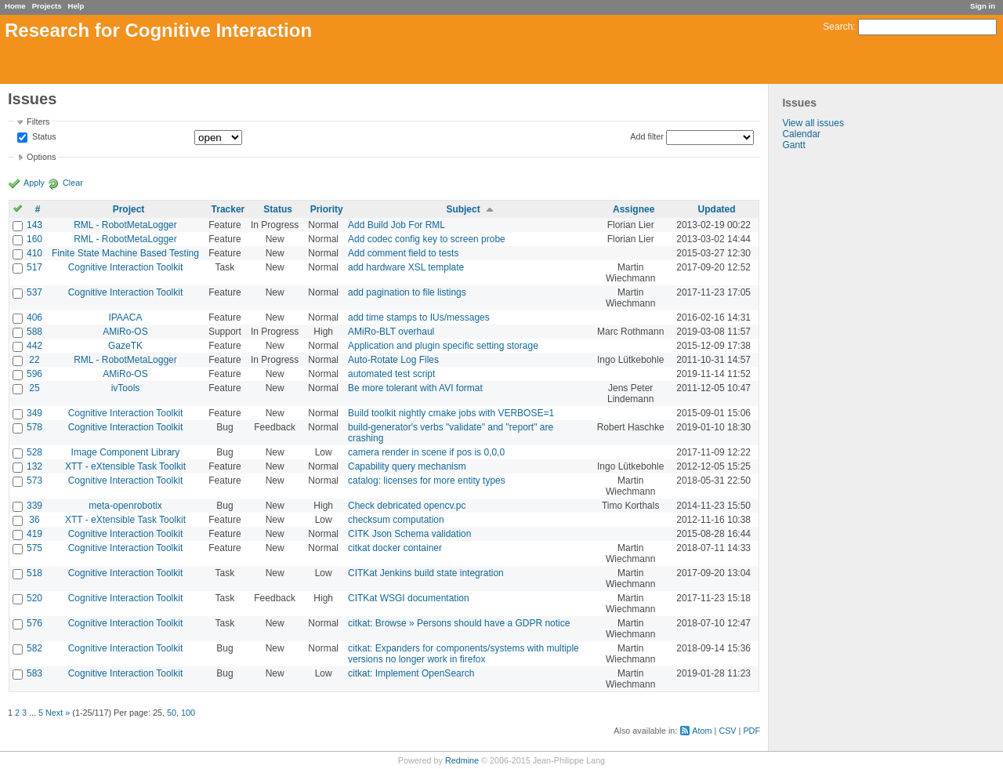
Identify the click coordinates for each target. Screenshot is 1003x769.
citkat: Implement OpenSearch (411, 673)
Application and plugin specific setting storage (443, 345)
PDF (751, 730)
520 (34, 598)
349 (34, 413)
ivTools (125, 388)
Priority (326, 209)
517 (34, 267)
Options (41, 156)
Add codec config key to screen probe (426, 239)
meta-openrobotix (125, 505)
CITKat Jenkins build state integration (426, 573)
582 (34, 648)
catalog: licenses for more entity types (426, 480)
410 (34, 253)
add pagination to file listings (407, 292)
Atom (702, 730)
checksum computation (396, 519)
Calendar (801, 134)
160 (34, 239)
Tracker (228, 209)
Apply (34, 182)
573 (34, 480)
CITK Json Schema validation (409, 533)
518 (34, 573)
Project (129, 209)
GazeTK (125, 345)
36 (34, 519)
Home (15, 6)
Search (838, 26)
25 (34, 388)
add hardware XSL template (406, 267)
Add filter (647, 136)
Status (43, 137)
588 (34, 331)
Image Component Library (125, 452)
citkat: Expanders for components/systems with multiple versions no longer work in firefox (463, 654)
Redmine (462, 760)
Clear (73, 182)
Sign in (982, 6)
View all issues (812, 123)
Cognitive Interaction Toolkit (125, 267)
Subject (463, 209)
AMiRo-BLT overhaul (391, 331)
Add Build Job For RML (396, 224)
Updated (717, 209)
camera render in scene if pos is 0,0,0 (426, 452)
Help (76, 6)
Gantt (793, 145)
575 (34, 547)
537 (34, 292)
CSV (727, 730)
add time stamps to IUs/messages (419, 317)
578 (34, 427)
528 (34, 452)
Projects (47, 6)
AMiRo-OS (125, 331)
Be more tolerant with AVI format (415, 388)
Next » (57, 712)
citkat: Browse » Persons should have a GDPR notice (459, 623)
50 (171, 712)
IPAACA (125, 317)
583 (34, 673)
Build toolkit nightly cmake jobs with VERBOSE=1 (451, 413)
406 (34, 317)
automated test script (391, 373)
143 (34, 224)
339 (34, 505)
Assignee (633, 209)
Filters (38, 121)
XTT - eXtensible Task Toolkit (125, 466)
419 (34, 533)
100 (188, 712)
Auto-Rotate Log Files (393, 359)
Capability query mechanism (407, 466)
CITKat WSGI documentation (408, 598)
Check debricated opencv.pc (407, 505)
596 (34, 373)
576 (34, 623)
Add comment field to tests (403, 253)
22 (34, 359)
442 (34, 345)
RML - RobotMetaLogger (125, 224)
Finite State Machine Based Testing (125, 253)
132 (34, 466)
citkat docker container (395, 547)
